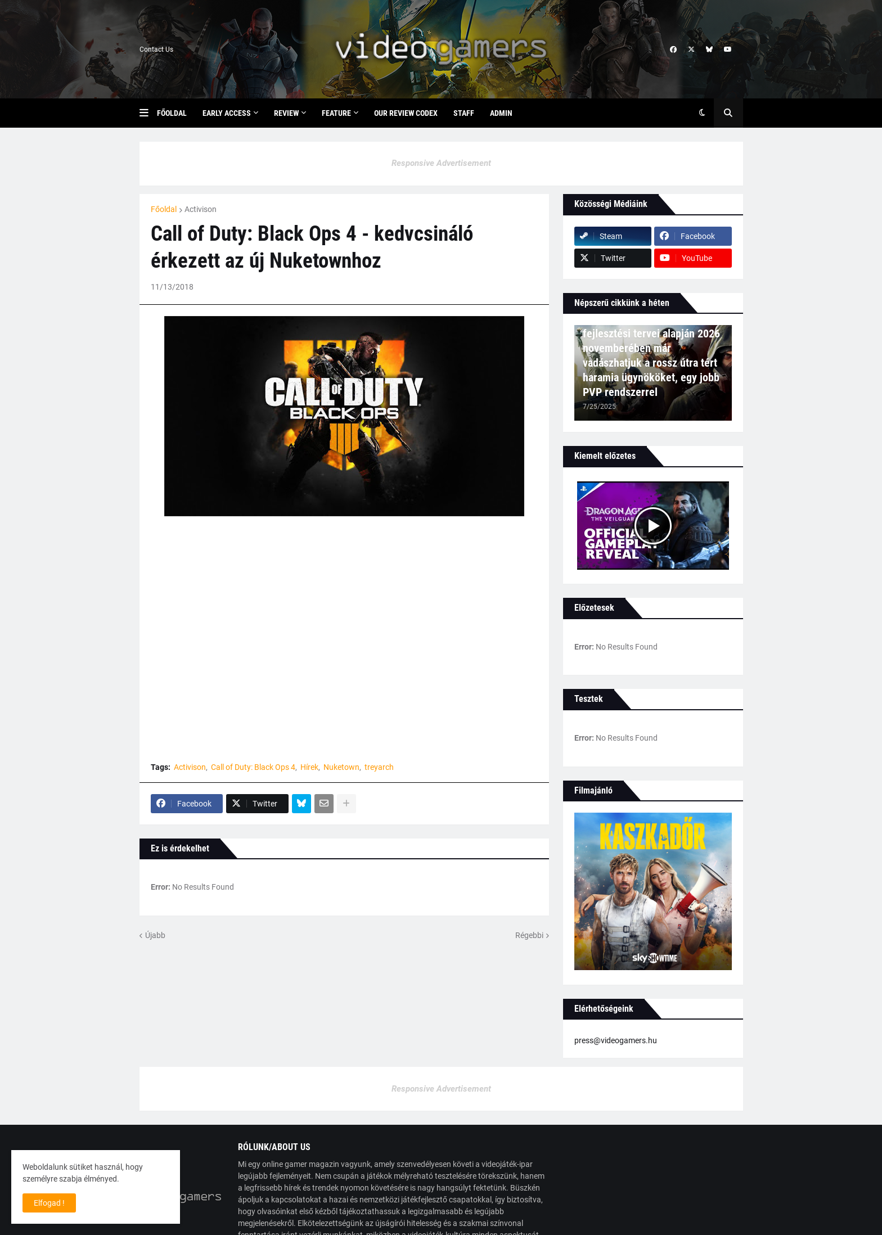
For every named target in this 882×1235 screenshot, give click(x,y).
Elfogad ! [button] (49, 1202)
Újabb (155, 935)
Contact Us (156, 49)
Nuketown (341, 767)
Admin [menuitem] (501, 113)
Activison (200, 209)
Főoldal (164, 209)
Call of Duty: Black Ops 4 (253, 767)
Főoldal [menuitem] (172, 113)
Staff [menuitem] (463, 113)
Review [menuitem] (286, 113)
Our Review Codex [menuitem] (406, 113)
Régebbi (529, 935)
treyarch (379, 767)
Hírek (309, 767)
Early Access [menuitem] (226, 113)
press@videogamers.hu (615, 1040)
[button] (148, 113)
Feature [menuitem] (336, 113)
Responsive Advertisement (441, 163)
